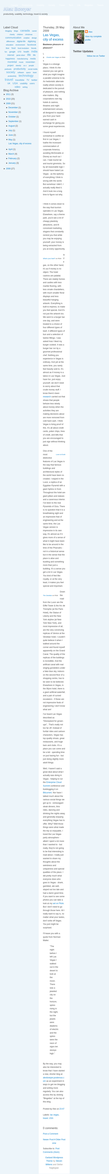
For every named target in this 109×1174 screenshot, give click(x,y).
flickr (7, 48)
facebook (31, 44)
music (21, 62)
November (13, 112)
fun (6, 52)
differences (10, 41)
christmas (28, 34)
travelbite (19, 80)
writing (25, 87)
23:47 (61, 1109)
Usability (40, 5)
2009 (8, 103)
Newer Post (48, 1139)
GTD (19, 52)
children (20, 34)
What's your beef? (49, 258)
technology (26, 75)
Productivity (27, 5)
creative (27, 38)
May (10, 139)
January (12, 163)
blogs (16, 31)
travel (9, 79)
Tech (71, 5)
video (17, 87)
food (13, 48)
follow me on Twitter (96, 56)
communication (13, 37)
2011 (8, 94)
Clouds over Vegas (52, 57)
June (10, 135)
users (32, 83)
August (11, 126)
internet (10, 55)
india (34, 51)
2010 (8, 99)
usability (23, 83)
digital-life (21, 41)
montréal (12, 62)
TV (27, 80)
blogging (8, 31)
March (11, 154)
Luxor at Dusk (60, 454)
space (28, 72)
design (34, 38)
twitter (34, 80)
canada (25, 30)
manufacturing (22, 59)
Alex (90, 32)
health (26, 52)
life (29, 54)
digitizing (32, 41)
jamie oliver (20, 55)
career (34, 31)
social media (33, 69)
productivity (20, 69)
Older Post (60, 1139)
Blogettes (89, 5)
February (12, 158)
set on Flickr (58, 903)
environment (20, 45)
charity (12, 34)
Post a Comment (50, 1134)
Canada (14, 5)
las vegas (54, 1115)
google (12, 52)
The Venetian (47, 595)
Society (51, 5)
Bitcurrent (47, 792)
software (20, 72)
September (13, 121)
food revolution (23, 48)
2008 (8, 168)
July (10, 130)
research (47, 396)
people (31, 66)
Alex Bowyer (17, 8)
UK (8, 83)
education (9, 45)
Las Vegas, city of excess (19, 143)
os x (24, 66)
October (12, 117)
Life (78, 5)
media (33, 59)
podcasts (8, 69)
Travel (62, 5)
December (13, 107)
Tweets (100, 5)
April (10, 149)
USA (15, 83)
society (10, 72)
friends (33, 48)
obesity (18, 66)
